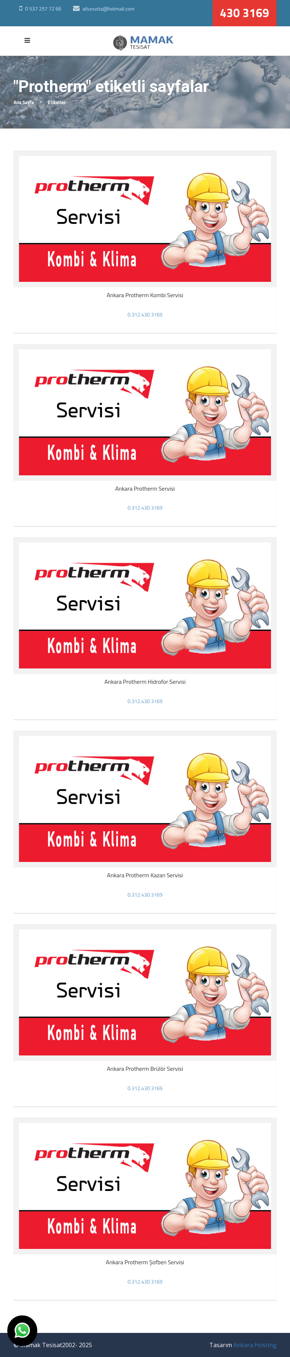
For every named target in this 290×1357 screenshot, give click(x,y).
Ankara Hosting (254, 1345)
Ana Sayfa (24, 102)
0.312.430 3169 (144, 314)
